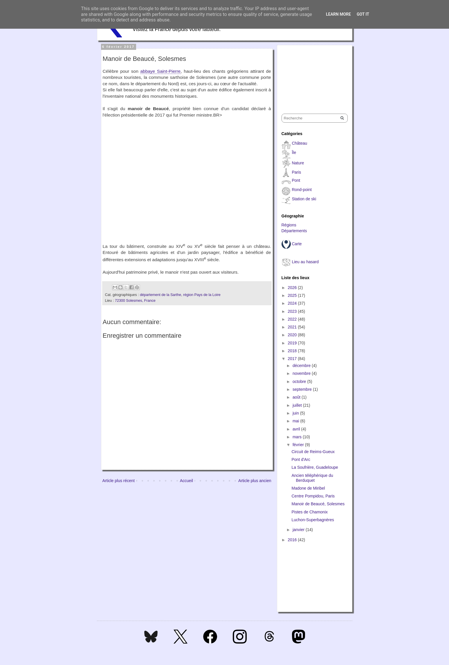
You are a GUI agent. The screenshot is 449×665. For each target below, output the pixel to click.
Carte (297, 243)
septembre (303, 389)
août (297, 397)
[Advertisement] (311, 74)
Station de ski (304, 199)
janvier (299, 529)
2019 (293, 343)
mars (298, 437)
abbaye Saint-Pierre (160, 71)
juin (296, 413)
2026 (293, 287)
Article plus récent (118, 480)
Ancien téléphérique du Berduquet (312, 478)
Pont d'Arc (300, 459)
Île (294, 152)
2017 (293, 358)
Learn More (338, 14)
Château (299, 143)
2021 (293, 327)
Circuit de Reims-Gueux (313, 451)
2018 (293, 350)
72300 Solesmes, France (135, 301)
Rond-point (302, 189)
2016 (293, 539)
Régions (289, 225)
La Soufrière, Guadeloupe (314, 467)
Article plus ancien (254, 480)
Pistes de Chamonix (309, 512)
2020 (293, 334)
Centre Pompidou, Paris (313, 496)
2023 (293, 311)
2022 (293, 319)
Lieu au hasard (305, 261)
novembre (302, 373)
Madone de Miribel (308, 488)
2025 (293, 295)
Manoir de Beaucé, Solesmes (318, 504)
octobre (300, 381)
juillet (298, 405)
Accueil (186, 480)
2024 (293, 303)
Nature (298, 163)
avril (297, 429)
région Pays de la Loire (202, 295)
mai (296, 421)
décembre (302, 365)
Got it (363, 14)
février (299, 444)
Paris (296, 172)
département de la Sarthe (160, 295)
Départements (294, 230)
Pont (296, 180)
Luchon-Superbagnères (312, 519)
